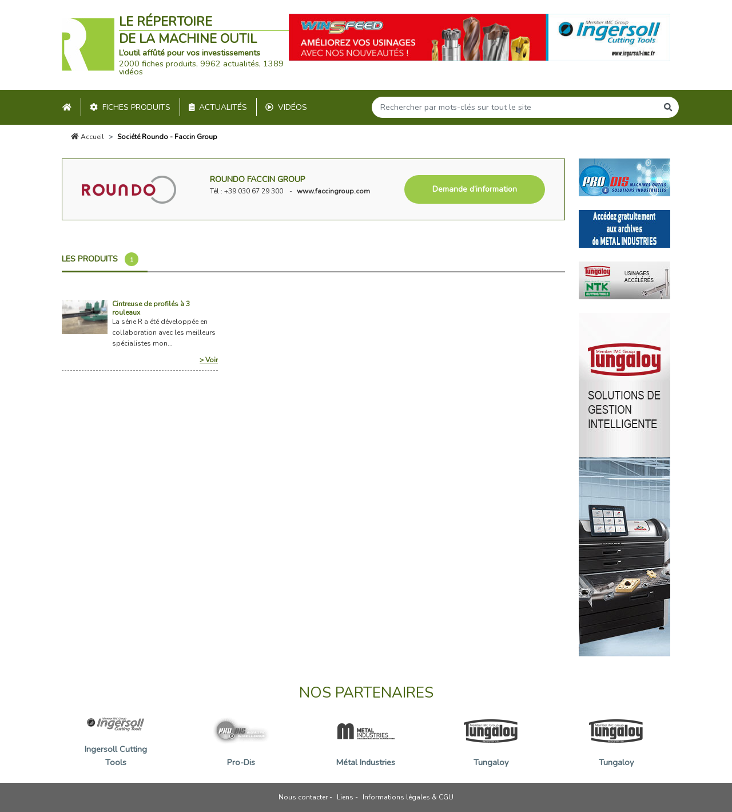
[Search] (515, 107)
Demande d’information (474, 189)
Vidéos (286, 107)
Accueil (87, 136)
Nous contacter (303, 797)
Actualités (218, 107)
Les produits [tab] (100, 259)
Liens (345, 797)
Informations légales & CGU (408, 797)
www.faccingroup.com (333, 191)
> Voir (209, 360)
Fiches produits (130, 107)
